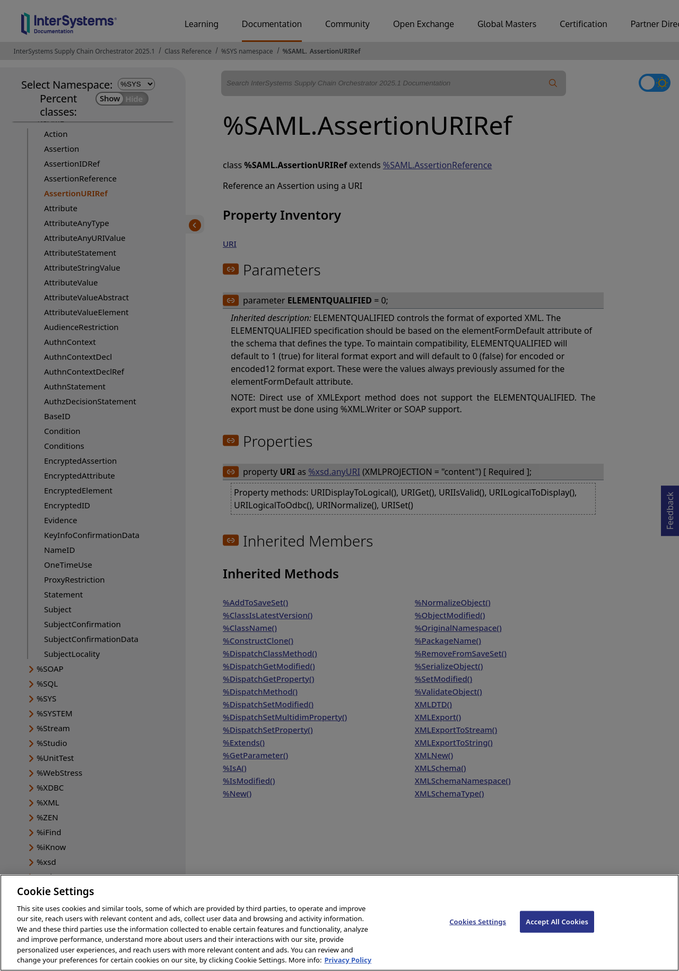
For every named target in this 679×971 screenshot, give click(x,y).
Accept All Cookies (557, 935)
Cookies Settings (477, 935)
